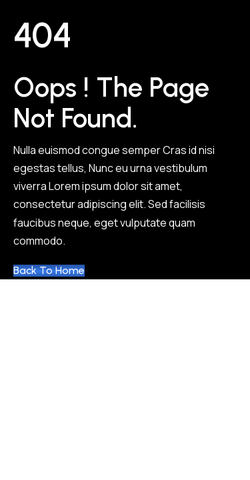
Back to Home (49, 271)
